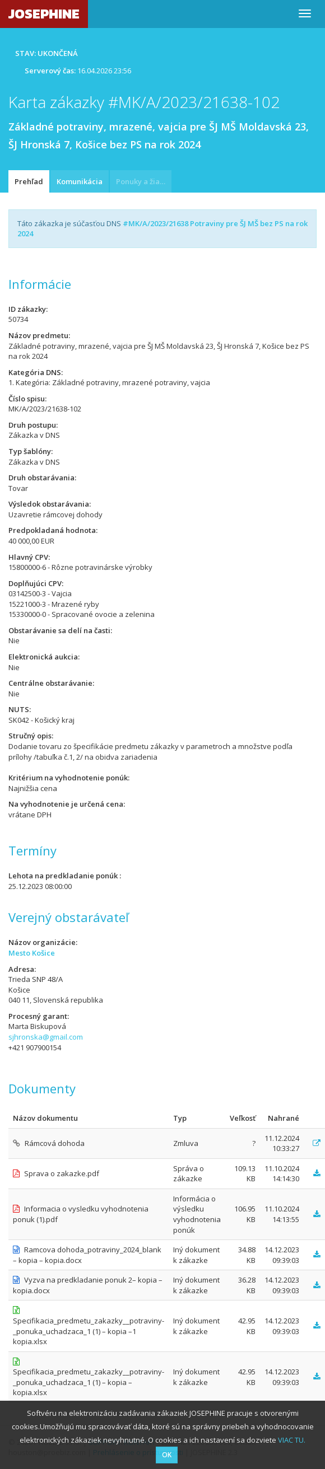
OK (166, 1454)
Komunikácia (80, 181)
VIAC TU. (291, 1440)
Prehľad (29, 181)
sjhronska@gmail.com (45, 1037)
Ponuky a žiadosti (143, 181)
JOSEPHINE (44, 14)
